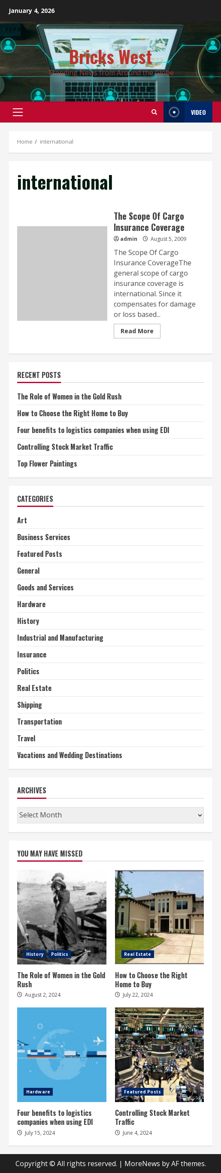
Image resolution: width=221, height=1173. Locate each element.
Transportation (39, 721)
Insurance (31, 654)
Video (184, 112)
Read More (137, 331)
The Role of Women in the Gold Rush (69, 396)
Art (22, 520)
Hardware (31, 604)
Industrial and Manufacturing (60, 638)
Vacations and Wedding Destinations (69, 755)
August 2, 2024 (43, 994)
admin (128, 239)
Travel (26, 738)
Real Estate (34, 688)
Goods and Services (45, 587)
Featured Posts (39, 554)
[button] (18, 112)
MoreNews (142, 1163)
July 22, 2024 (138, 994)
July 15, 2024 (40, 1132)
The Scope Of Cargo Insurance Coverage (62, 273)
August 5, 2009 (168, 239)
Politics (28, 671)
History (28, 621)
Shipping (29, 705)
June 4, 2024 (137, 1132)
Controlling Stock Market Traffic (65, 447)
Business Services (43, 537)
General (28, 570)
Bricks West (110, 56)
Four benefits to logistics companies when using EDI (93, 430)
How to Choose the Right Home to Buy (72, 413)
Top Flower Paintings (47, 463)
